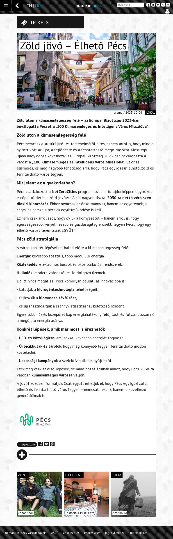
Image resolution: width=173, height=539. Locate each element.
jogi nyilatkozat (115, 533)
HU (38, 5)
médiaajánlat (138, 533)
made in (88, 5)
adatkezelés (71, 533)
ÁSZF (54, 533)
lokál (150, 112)
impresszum (92, 533)
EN (29, 5)
